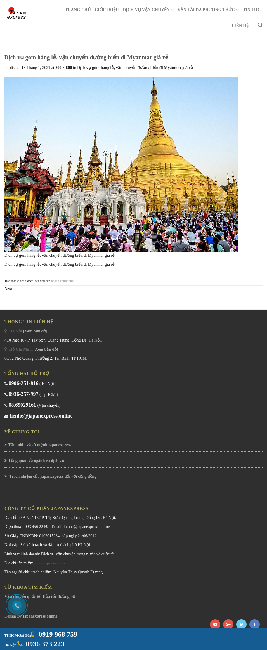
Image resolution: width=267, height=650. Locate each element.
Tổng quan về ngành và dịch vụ (36, 460)
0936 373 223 (45, 644)
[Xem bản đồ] (35, 331)
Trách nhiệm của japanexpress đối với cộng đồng (52, 476)
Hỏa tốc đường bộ (58, 596)
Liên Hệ (240, 25)
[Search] (260, 25)
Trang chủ (78, 10)
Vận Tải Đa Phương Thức (208, 10)
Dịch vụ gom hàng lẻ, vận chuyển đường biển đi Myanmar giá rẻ (135, 67)
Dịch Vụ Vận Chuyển (148, 10)
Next (11, 289)
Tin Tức (252, 10)
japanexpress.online (50, 563)
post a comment (62, 280)
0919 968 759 (57, 634)
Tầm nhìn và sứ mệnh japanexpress (39, 445)
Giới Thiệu (107, 10)
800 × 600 (63, 67)
